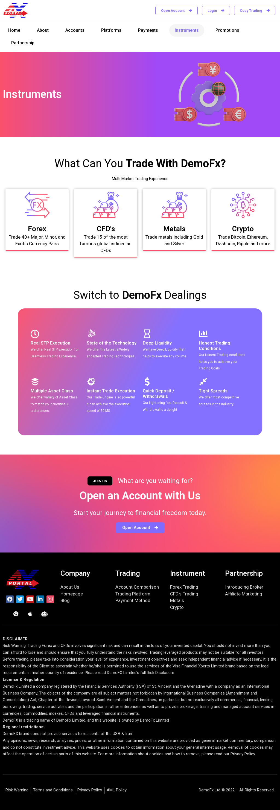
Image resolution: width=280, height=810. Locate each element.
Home (14, 30)
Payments (148, 30)
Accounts (74, 30)
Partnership (22, 42)
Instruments (187, 30)
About (43, 30)
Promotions (227, 30)
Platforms (111, 30)
